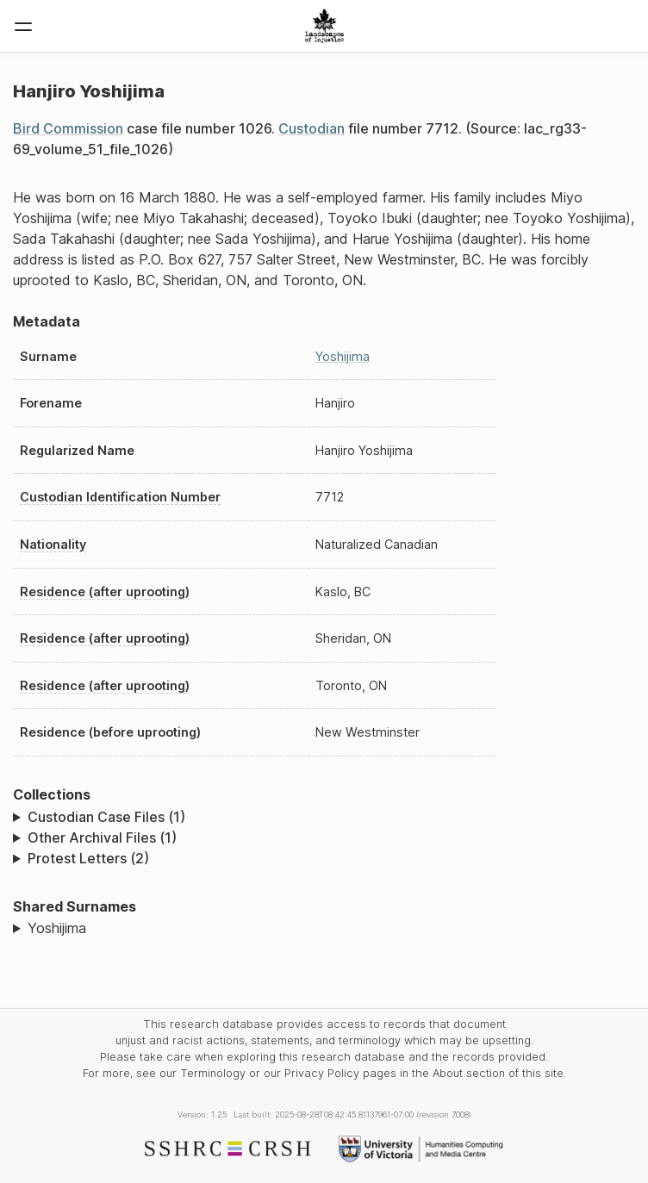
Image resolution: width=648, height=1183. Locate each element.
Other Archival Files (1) (102, 837)
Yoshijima (342, 356)
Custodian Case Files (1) (106, 816)
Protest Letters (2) (88, 858)
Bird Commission (68, 128)
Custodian (311, 128)
